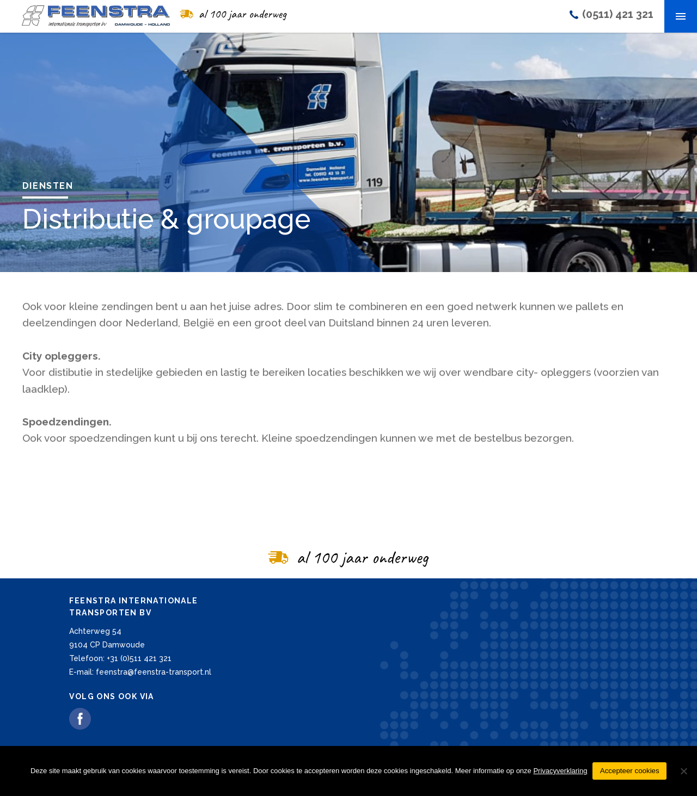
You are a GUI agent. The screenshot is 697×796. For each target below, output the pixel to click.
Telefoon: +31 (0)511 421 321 (120, 658)
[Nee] (683, 771)
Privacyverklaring (560, 771)
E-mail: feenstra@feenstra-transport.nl (140, 672)
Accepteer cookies (629, 771)
